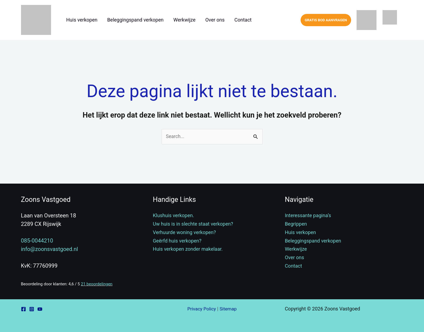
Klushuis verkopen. (173, 216)
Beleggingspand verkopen (135, 20)
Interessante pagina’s (308, 216)
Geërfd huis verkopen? (177, 241)
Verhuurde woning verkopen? (184, 232)
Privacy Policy (201, 309)
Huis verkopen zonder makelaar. (188, 249)
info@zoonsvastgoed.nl (49, 249)
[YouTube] (39, 309)
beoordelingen (96, 284)
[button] (326, 20)
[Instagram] (31, 309)
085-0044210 (37, 241)
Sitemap (229, 309)
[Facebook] (23, 309)
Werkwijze (184, 20)
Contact (243, 20)
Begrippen (296, 224)
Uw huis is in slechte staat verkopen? (193, 224)
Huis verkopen (81, 20)
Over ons (215, 20)
